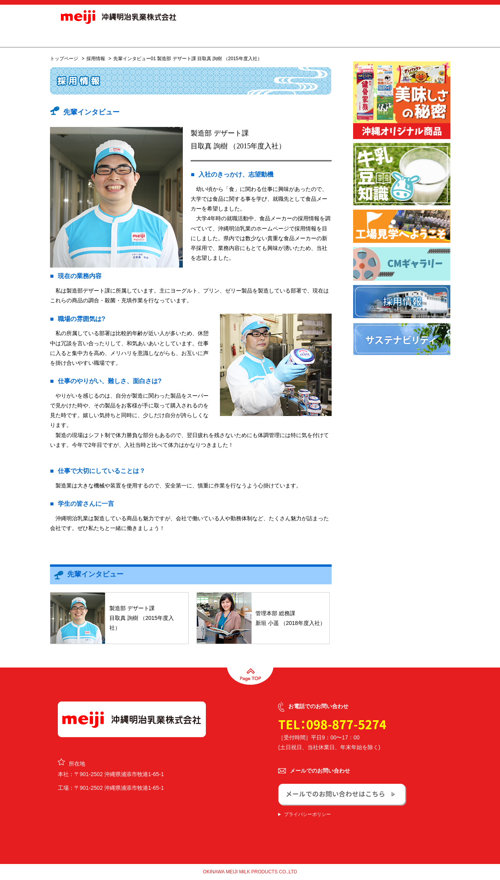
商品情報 (182, 37)
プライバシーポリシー (307, 814)
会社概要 (278, 37)
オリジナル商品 (230, 37)
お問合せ (421, 37)
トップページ (64, 58)
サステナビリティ (366, 37)
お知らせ (143, 37)
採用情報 (317, 37)
